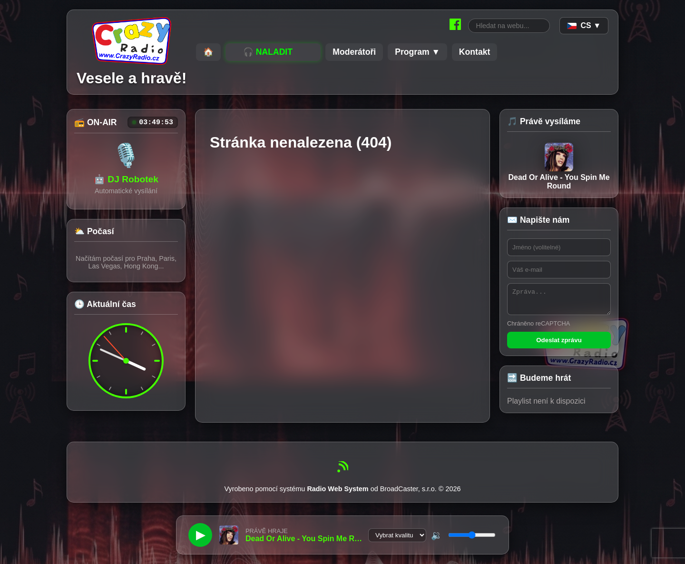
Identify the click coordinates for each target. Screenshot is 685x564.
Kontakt (474, 52)
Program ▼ (417, 52)
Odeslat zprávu (559, 344)
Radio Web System (337, 493)
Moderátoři (354, 52)
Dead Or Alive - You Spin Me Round (558, 166)
